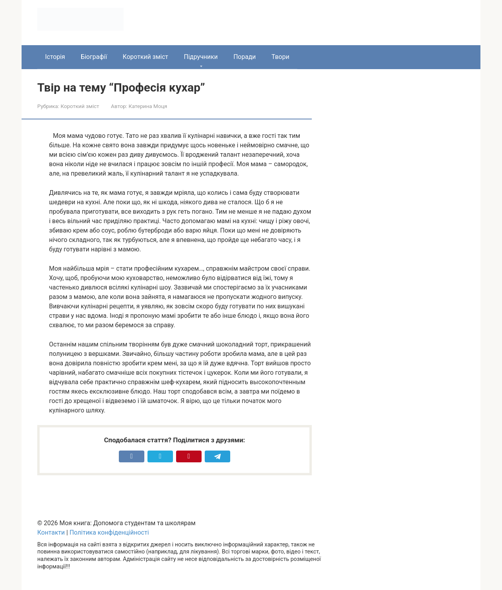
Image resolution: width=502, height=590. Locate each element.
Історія (55, 56)
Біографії (94, 56)
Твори (280, 56)
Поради (244, 56)
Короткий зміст (145, 56)
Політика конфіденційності (109, 532)
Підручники (201, 56)
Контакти (51, 532)
